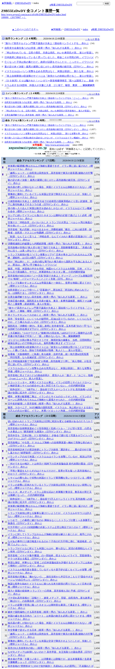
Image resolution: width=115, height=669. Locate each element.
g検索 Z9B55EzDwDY (61, 4)
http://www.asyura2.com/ (57, 145)
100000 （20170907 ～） (13, 17)
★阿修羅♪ (7, 3)
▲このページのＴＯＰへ (25, 29)
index (85, 29)
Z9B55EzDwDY (23, 3)
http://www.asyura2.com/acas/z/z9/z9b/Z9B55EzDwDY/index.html (33, 14)
